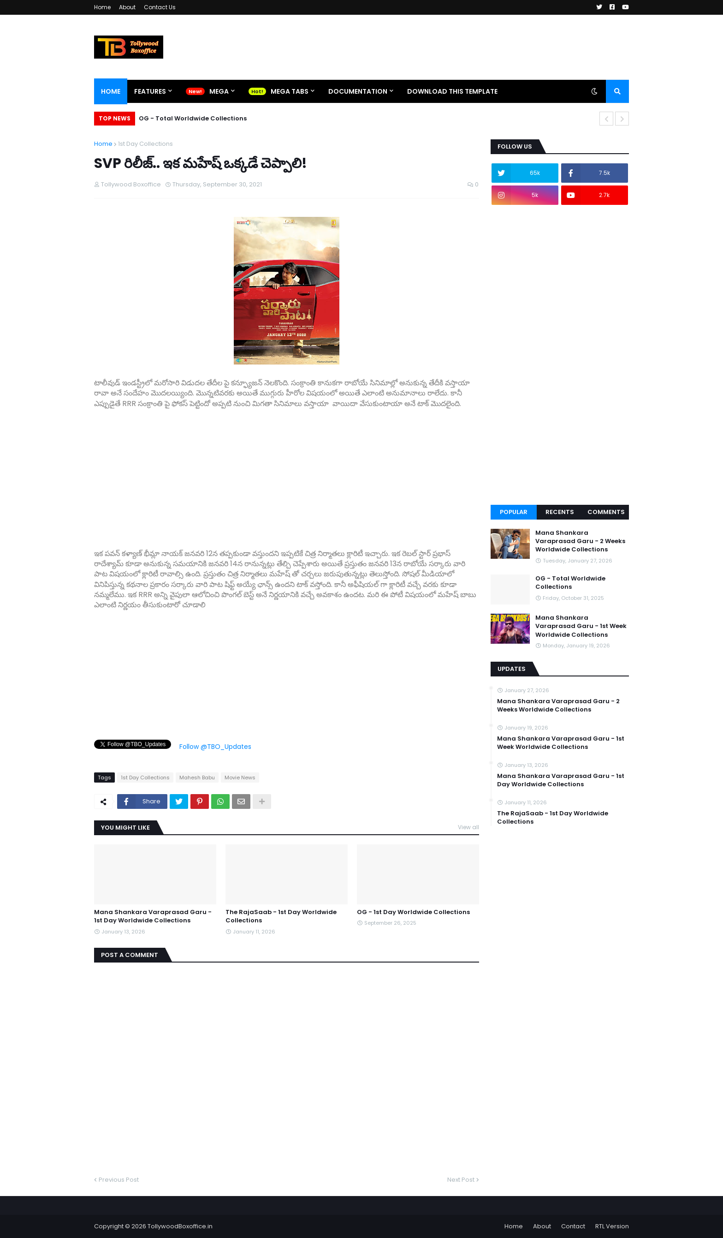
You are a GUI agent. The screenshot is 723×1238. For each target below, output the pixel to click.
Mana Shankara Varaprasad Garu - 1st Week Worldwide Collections (581, 626)
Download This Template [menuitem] (452, 91)
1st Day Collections (145, 143)
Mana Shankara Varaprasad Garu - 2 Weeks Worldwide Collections (580, 541)
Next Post (460, 1179)
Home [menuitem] (110, 91)
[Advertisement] (286, 473)
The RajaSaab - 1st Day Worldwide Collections (281, 916)
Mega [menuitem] (219, 91)
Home (102, 7)
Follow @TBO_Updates (215, 746)
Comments (606, 512)
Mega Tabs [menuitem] (289, 91)
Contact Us (160, 7)
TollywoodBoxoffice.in (180, 1226)
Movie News (240, 777)
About (127, 7)
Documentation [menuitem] (357, 91)
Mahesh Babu (197, 777)
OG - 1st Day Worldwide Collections (413, 912)
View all (468, 827)
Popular (513, 512)
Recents (559, 512)
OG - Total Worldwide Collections (193, 118)
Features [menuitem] (150, 91)
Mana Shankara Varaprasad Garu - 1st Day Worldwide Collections (153, 916)
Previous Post (119, 1179)
